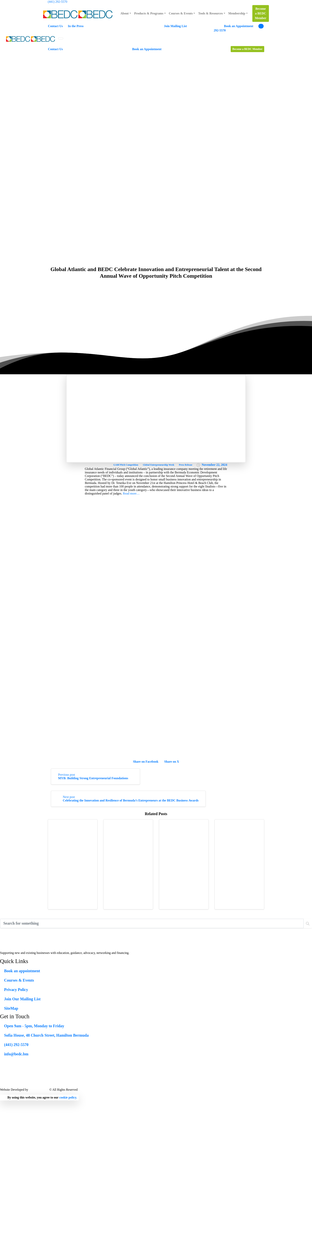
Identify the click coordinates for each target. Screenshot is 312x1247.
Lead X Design (38, 1089)
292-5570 (220, 30)
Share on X (171, 761)
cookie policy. (68, 1097)
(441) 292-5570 (57, 1)
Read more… (131, 493)
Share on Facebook (145, 761)
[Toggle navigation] (60, 38)
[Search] (152, 923)
